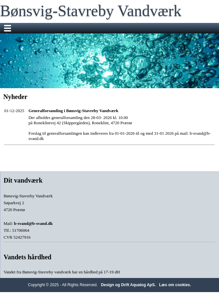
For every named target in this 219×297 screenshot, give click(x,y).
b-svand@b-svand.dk (33, 223)
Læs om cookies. (175, 285)
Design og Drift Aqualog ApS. (128, 285)
